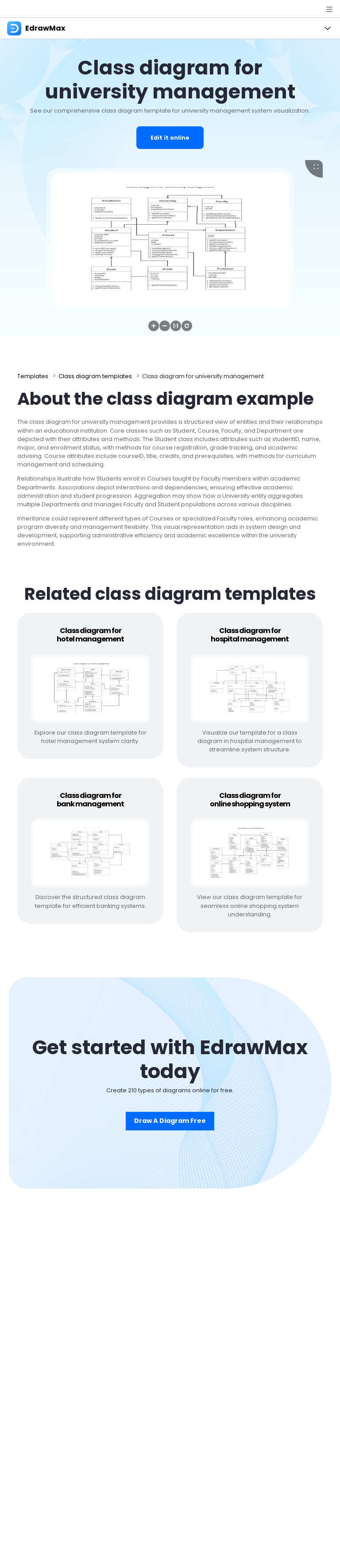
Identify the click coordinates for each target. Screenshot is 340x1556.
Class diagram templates (95, 376)
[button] (153, 326)
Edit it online (170, 137)
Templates (32, 376)
